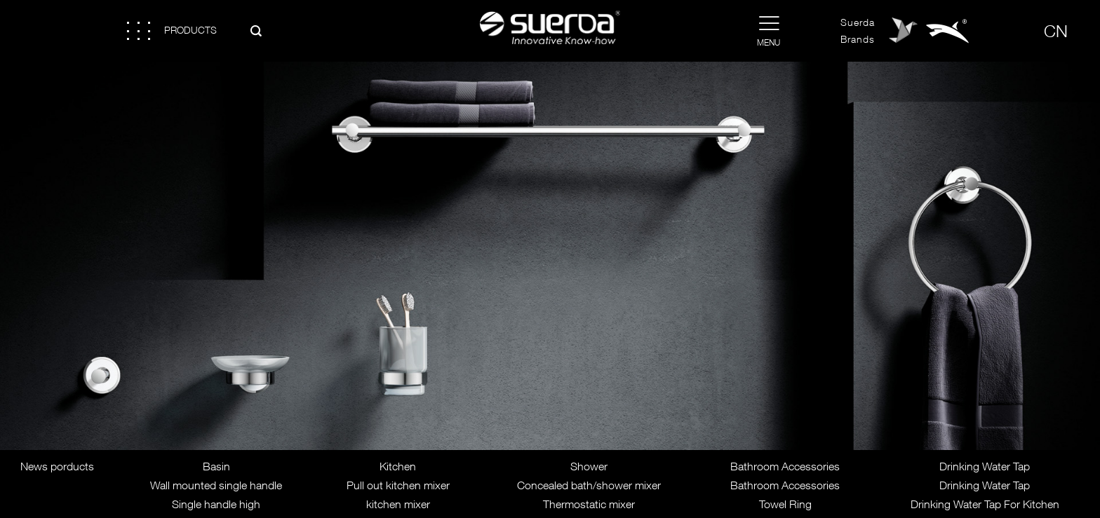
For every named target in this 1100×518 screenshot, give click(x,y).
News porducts (57, 466)
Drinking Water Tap (984, 466)
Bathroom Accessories (785, 466)
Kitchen (398, 466)
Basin (216, 466)
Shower (589, 466)
